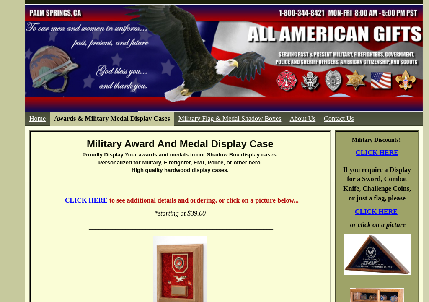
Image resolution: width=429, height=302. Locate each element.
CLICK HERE (377, 152)
